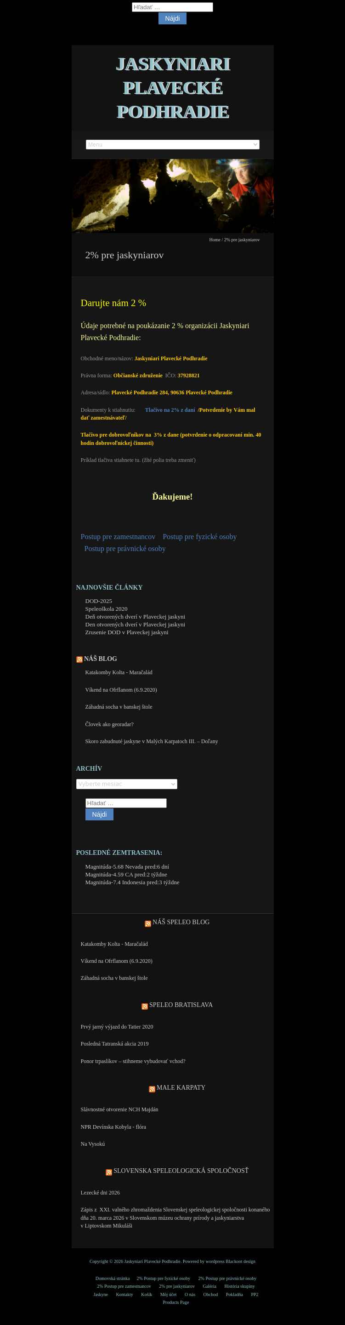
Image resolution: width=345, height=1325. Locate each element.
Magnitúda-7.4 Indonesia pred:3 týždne (132, 882)
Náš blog (100, 658)
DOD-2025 (99, 600)
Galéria (209, 1286)
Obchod (211, 1294)
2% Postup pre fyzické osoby (163, 1278)
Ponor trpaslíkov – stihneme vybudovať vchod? (133, 1061)
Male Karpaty (181, 1087)
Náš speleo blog (181, 922)
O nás (190, 1294)
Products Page (176, 1302)
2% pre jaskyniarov (177, 1286)
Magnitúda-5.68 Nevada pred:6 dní (127, 866)
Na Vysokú (93, 1144)
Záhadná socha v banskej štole (119, 707)
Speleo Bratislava (181, 1004)
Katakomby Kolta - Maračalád (119, 672)
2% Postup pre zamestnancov (124, 1286)
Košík (146, 1294)
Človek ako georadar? (109, 724)
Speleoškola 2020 (106, 608)
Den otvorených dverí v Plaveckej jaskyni (135, 624)
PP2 (254, 1294)
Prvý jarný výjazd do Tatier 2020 (117, 1027)
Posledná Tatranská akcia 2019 (115, 1044)
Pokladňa (234, 1294)
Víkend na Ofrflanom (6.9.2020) (121, 690)
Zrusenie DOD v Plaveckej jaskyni (127, 632)
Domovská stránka (113, 1278)
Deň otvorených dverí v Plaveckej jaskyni (135, 616)
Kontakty (124, 1294)
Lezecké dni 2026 (100, 1192)
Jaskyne (100, 1294)
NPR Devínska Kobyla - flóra (114, 1127)
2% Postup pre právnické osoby (227, 1278)
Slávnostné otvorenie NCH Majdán (119, 1109)
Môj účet (168, 1294)
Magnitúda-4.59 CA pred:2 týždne (126, 874)
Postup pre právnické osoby (125, 548)
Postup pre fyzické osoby (200, 536)
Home (215, 239)
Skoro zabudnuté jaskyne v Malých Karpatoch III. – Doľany (151, 741)
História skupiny (239, 1286)
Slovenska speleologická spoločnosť (181, 1170)
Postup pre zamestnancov (118, 536)
